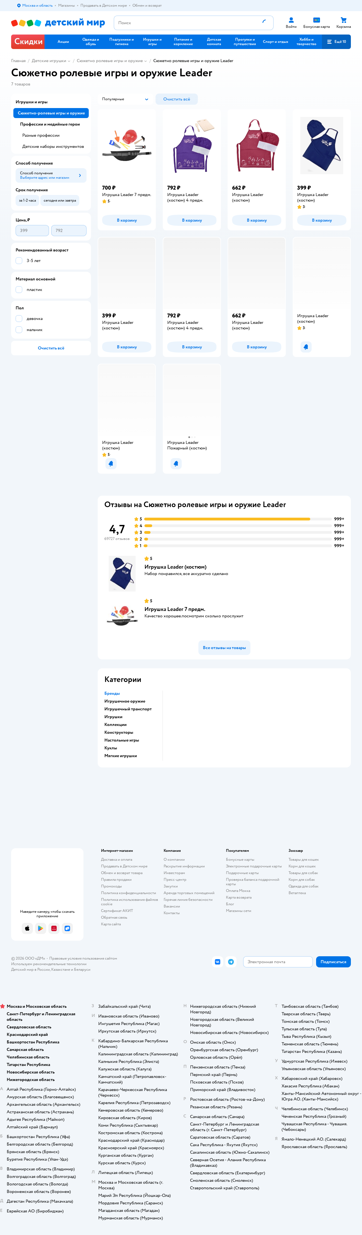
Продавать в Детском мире (124, 866)
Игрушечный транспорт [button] (128, 709)
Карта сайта (111, 924)
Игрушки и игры (32, 102)
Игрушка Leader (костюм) (175, 566)
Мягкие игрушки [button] (120, 756)
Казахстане (60, 969)
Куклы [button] (110, 748)
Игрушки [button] (113, 717)
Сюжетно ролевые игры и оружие (110, 60)
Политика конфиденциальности (128, 893)
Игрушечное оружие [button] (124, 701)
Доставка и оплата (116, 859)
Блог (230, 904)
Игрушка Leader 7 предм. (174, 609)
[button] (336, 42)
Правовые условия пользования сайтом (83, 958)
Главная (18, 60)
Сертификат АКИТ (117, 910)
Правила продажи (116, 879)
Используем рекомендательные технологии (49, 964)
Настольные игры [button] (121, 740)
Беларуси (82, 969)
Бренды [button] (112, 693)
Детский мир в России (30, 969)
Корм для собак (302, 879)
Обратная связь (114, 917)
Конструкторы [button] (118, 732)
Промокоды (111, 886)
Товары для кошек (304, 859)
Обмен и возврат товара (121, 872)
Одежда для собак (304, 886)
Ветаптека (297, 893)
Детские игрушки (49, 60)
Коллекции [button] (115, 724)
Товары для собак (303, 872)
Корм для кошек (302, 866)
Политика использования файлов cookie (129, 901)
